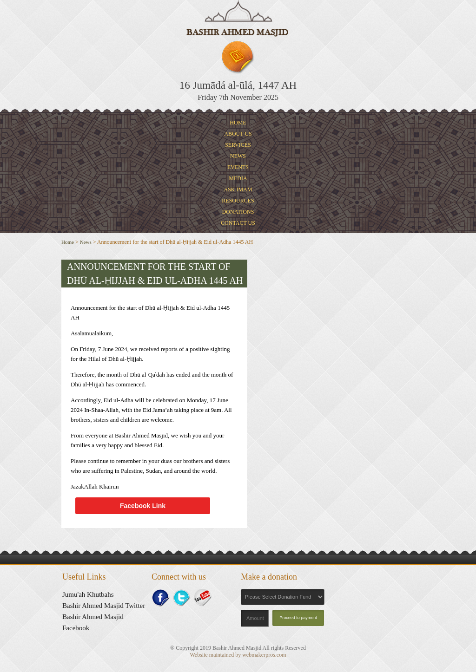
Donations (238, 212)
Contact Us (238, 223)
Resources (238, 200)
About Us (237, 133)
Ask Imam (238, 189)
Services (238, 145)
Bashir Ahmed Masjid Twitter (103, 605)
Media (238, 178)
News (238, 156)
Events (238, 167)
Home (238, 122)
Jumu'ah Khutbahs (88, 594)
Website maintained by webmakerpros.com (238, 655)
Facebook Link (142, 505)
